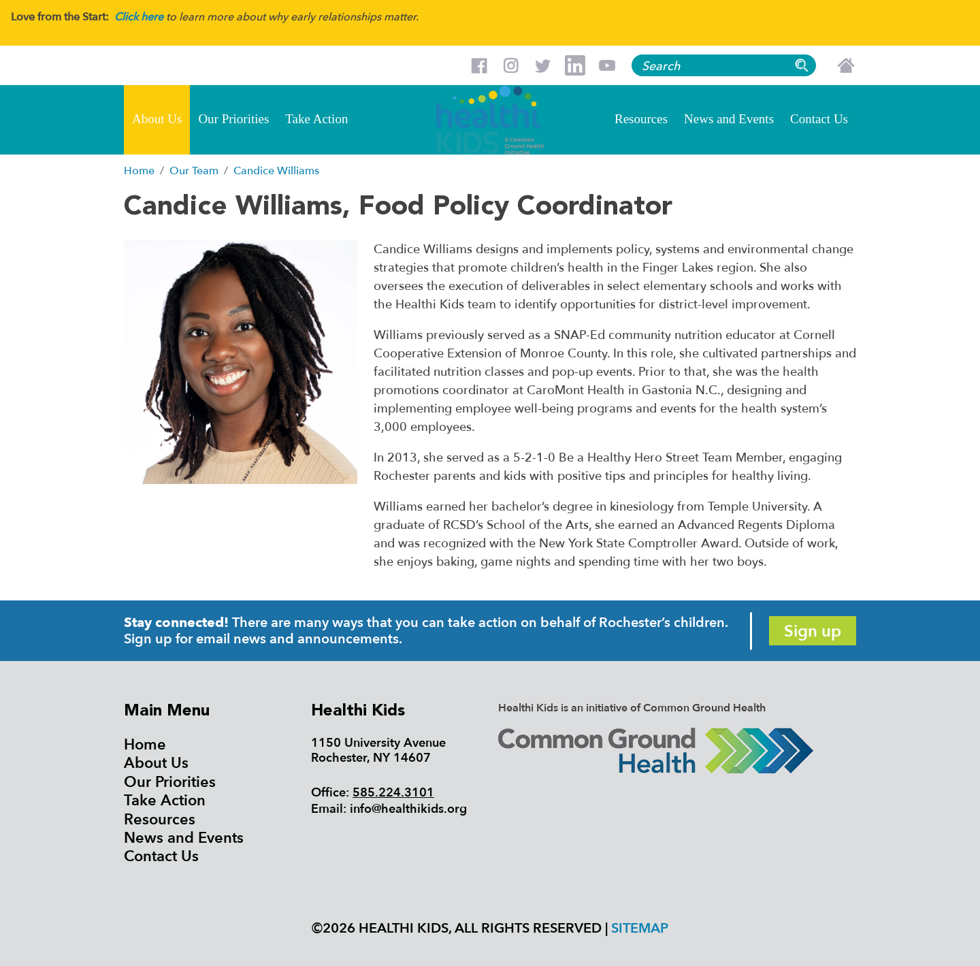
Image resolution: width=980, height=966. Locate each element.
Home (145, 745)
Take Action (316, 119)
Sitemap (639, 928)
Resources (641, 119)
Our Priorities (233, 119)
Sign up (812, 631)
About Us (157, 119)
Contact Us (819, 119)
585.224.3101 (393, 792)
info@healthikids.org (408, 809)
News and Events (729, 119)
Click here (138, 17)
